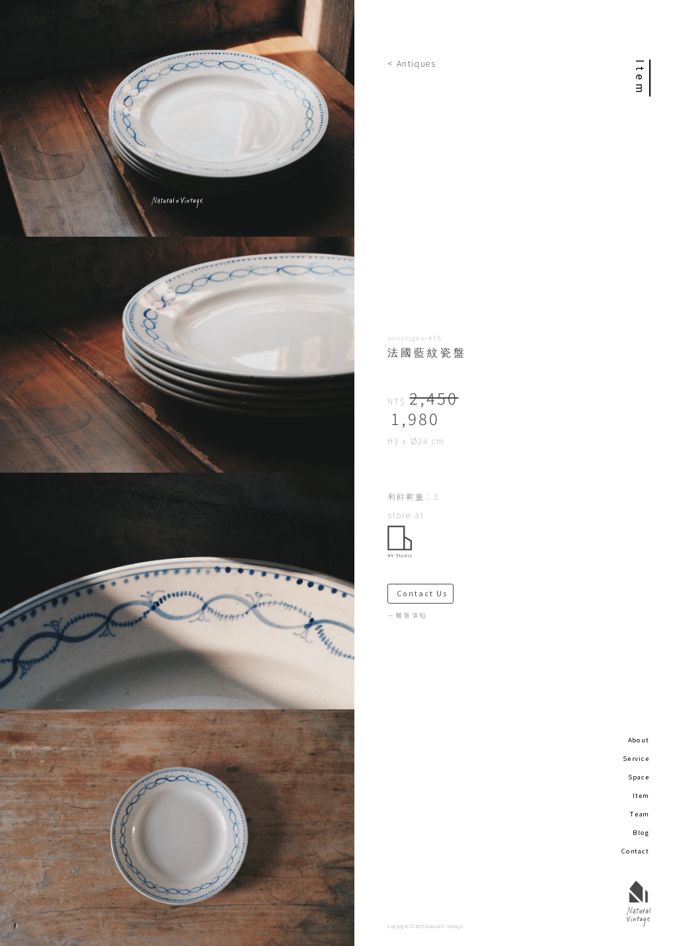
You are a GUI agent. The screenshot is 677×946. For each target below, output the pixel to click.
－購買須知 (407, 615)
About (638, 739)
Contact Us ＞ (425, 593)
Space (638, 776)
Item (641, 795)
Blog (641, 832)
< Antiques (411, 63)
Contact (635, 850)
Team (639, 813)
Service (636, 758)
